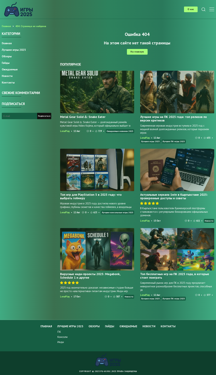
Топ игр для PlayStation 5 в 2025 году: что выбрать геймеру (91, 196)
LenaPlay (65, 131)
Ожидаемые (10, 69)
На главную (137, 51)
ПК (59, 331)
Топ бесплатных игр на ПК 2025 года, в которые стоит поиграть (174, 276)
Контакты (8, 82)
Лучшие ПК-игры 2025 (173, 141)
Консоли (62, 337)
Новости (209, 220)
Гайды (6, 63)
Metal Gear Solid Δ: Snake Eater (82, 117)
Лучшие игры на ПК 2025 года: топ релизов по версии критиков (173, 118)
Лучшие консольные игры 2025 (117, 212)
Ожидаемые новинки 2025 (120, 131)
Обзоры (7, 56)
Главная (7, 43)
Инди (60, 342)
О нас (191, 9)
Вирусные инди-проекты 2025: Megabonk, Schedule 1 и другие (90, 276)
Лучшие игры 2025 (150, 141)
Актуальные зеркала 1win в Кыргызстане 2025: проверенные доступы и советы (174, 196)
